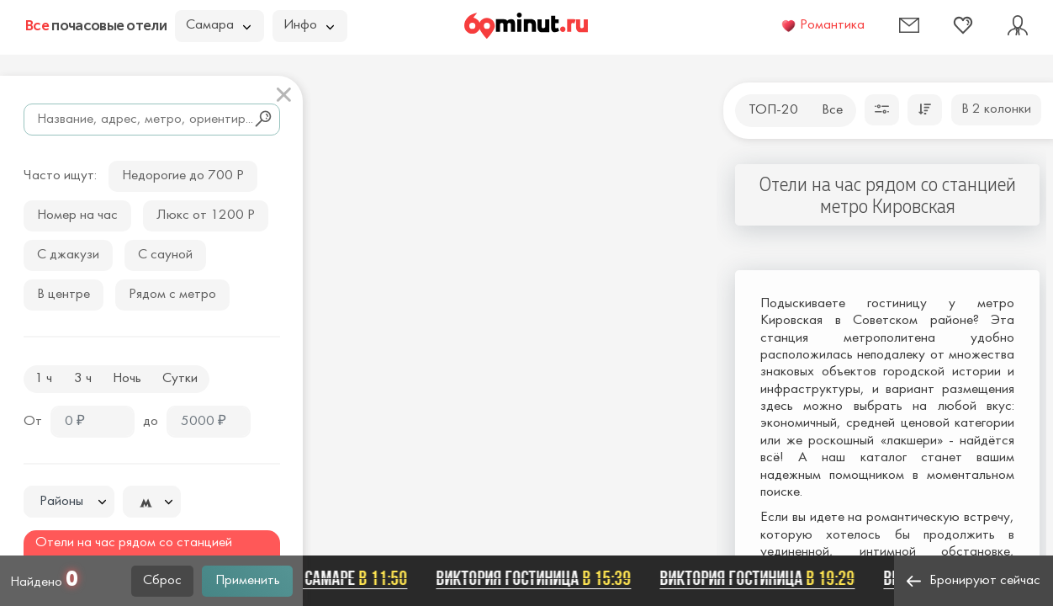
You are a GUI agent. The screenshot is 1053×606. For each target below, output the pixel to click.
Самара (218, 25)
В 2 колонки (996, 109)
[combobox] (69, 502)
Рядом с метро (172, 294)
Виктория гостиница (535, 578)
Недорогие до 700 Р (183, 176)
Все (832, 110)
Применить (247, 580)
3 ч (83, 378)
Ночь (127, 378)
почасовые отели (96, 25)
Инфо (308, 25)
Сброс (162, 580)
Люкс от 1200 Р (205, 215)
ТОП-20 (773, 110)
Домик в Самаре (328, 578)
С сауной (165, 255)
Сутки (180, 378)
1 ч (43, 378)
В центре (63, 294)
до (150, 421)
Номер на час (77, 215)
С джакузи (68, 255)
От (33, 421)
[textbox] (69, 502)
